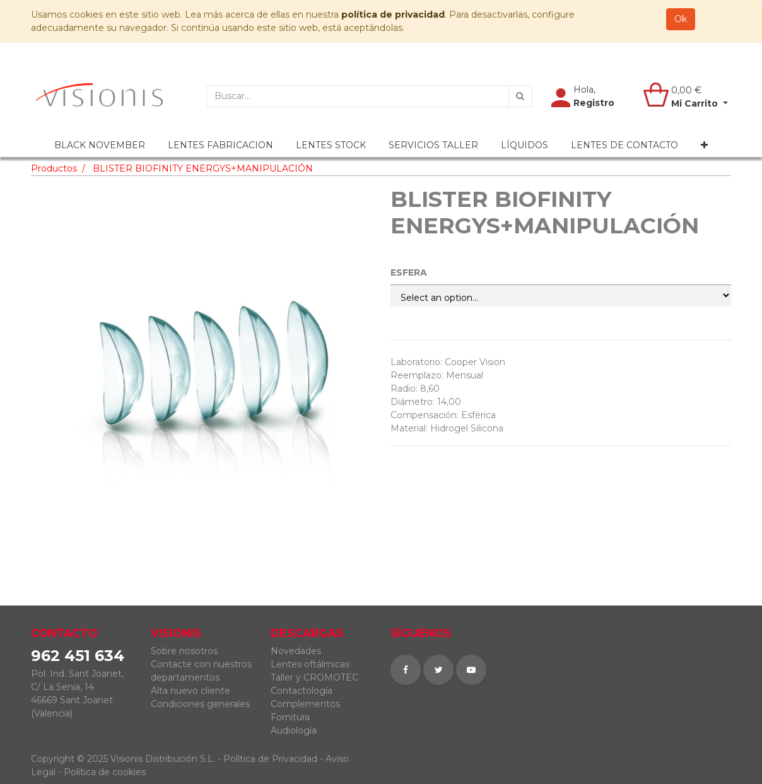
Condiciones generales (200, 704)
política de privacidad (393, 14)
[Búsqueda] (520, 96)
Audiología (294, 730)
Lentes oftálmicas (310, 664)
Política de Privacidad (270, 758)
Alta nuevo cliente (190, 690)
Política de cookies (105, 772)
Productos (54, 168)
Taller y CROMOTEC (314, 677)
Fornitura (290, 717)
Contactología (301, 690)
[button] (704, 145)
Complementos (305, 704)
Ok (680, 19)
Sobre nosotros (184, 651)
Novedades (296, 651)
